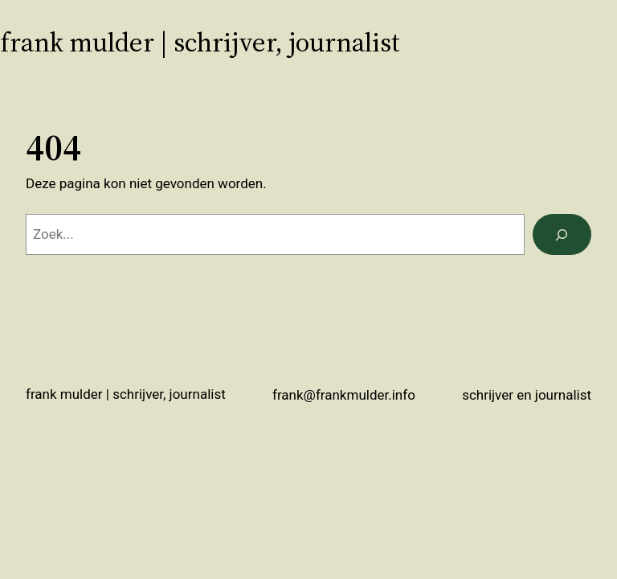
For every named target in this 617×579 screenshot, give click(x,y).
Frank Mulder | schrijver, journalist (200, 41)
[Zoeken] (562, 234)
